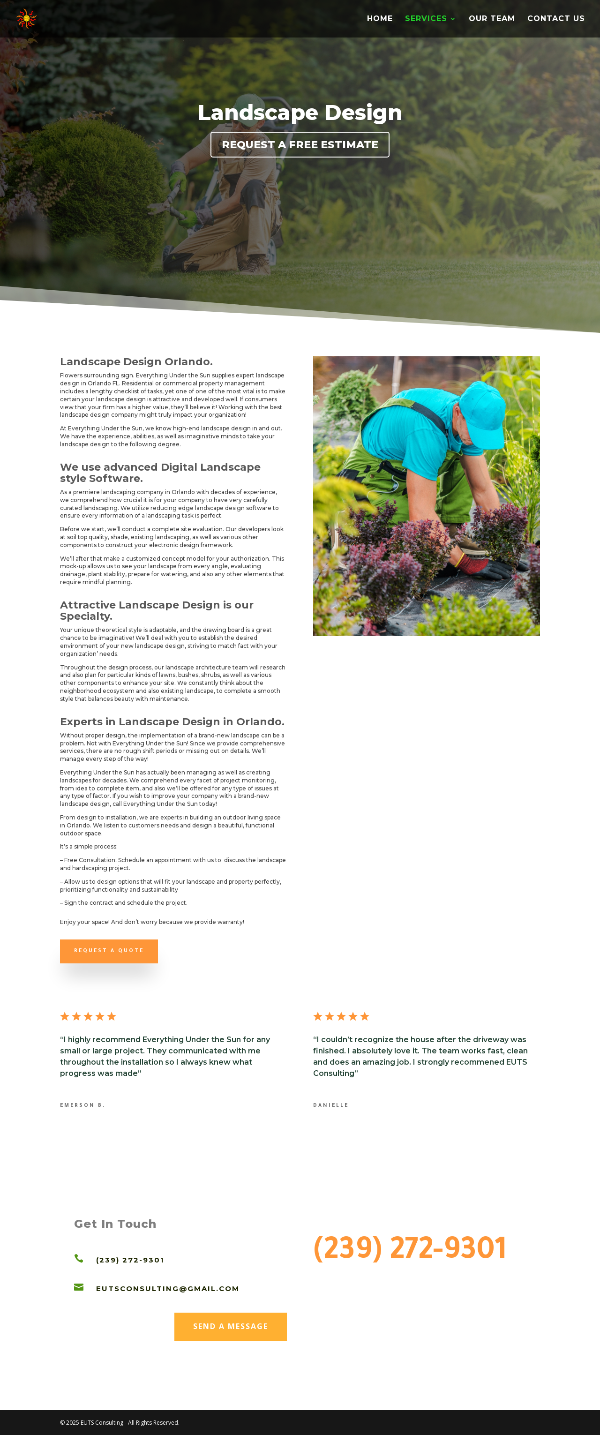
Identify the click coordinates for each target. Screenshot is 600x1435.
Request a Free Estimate (300, 144)
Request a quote (109, 951)
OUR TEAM (492, 19)
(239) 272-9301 (410, 1253)
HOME (380, 19)
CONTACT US (556, 19)
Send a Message (230, 1324)
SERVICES (426, 19)
